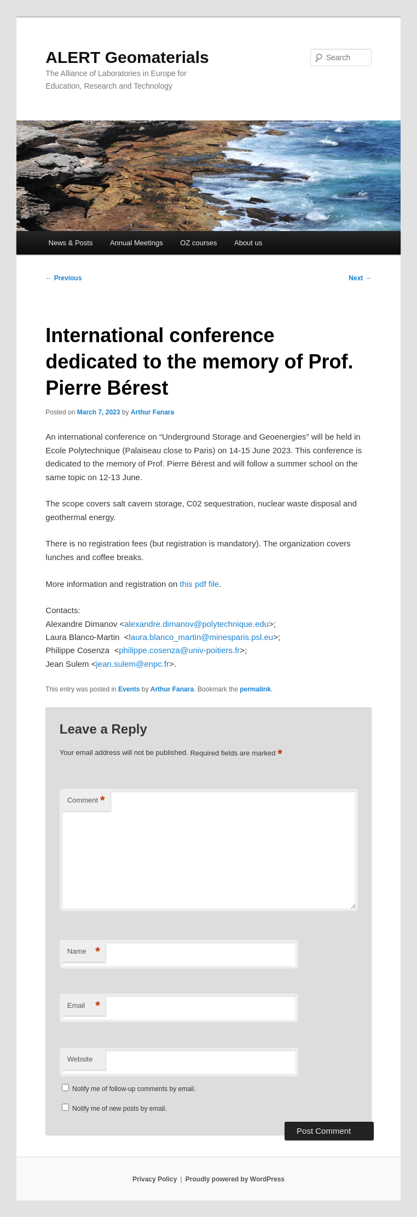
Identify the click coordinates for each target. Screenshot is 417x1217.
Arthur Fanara (152, 412)
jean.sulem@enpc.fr (132, 663)
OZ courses (198, 243)
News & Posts (71, 243)
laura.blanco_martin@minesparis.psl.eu (201, 637)
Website (80, 1059)
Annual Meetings (136, 243)
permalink (255, 689)
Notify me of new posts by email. (119, 1108)
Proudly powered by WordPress (235, 1179)
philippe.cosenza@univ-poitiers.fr (179, 650)
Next (360, 278)
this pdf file (199, 584)
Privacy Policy (154, 1179)
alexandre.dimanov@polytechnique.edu (196, 623)
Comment (86, 801)
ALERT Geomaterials (126, 57)
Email (83, 1006)
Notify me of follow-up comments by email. (133, 1089)
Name (83, 952)
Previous (63, 278)
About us (248, 243)
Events (129, 689)
